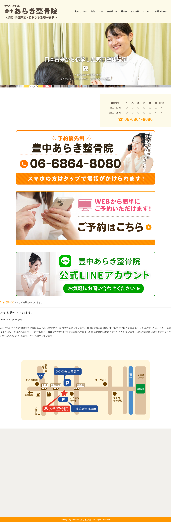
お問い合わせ (161, 11)
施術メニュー (97, 11)
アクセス (147, 11)
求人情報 (135, 11)
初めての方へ (81, 11)
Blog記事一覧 (7, 302)
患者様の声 (112, 11)
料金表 (124, 11)
